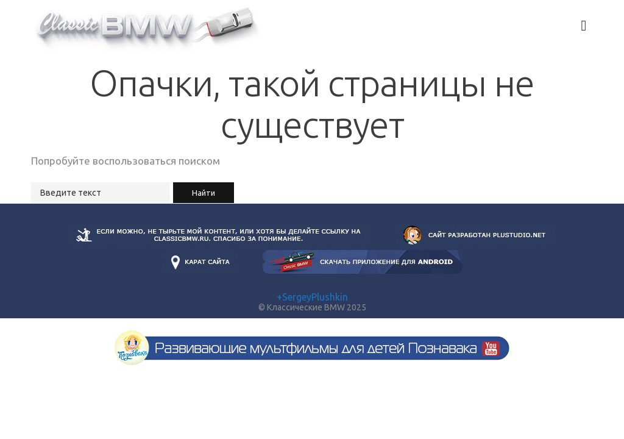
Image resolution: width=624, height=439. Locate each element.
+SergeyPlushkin (312, 296)
